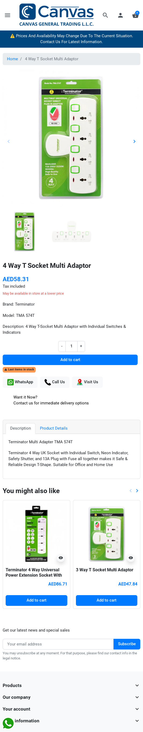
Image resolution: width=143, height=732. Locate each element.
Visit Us (87, 382)
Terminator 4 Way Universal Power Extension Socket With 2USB (34, 575)
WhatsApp (20, 382)
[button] (105, 15)
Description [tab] (20, 428)
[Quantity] (71, 346)
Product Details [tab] (54, 428)
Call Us (55, 382)
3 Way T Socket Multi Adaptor (104, 569)
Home (12, 59)
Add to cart (70, 360)
